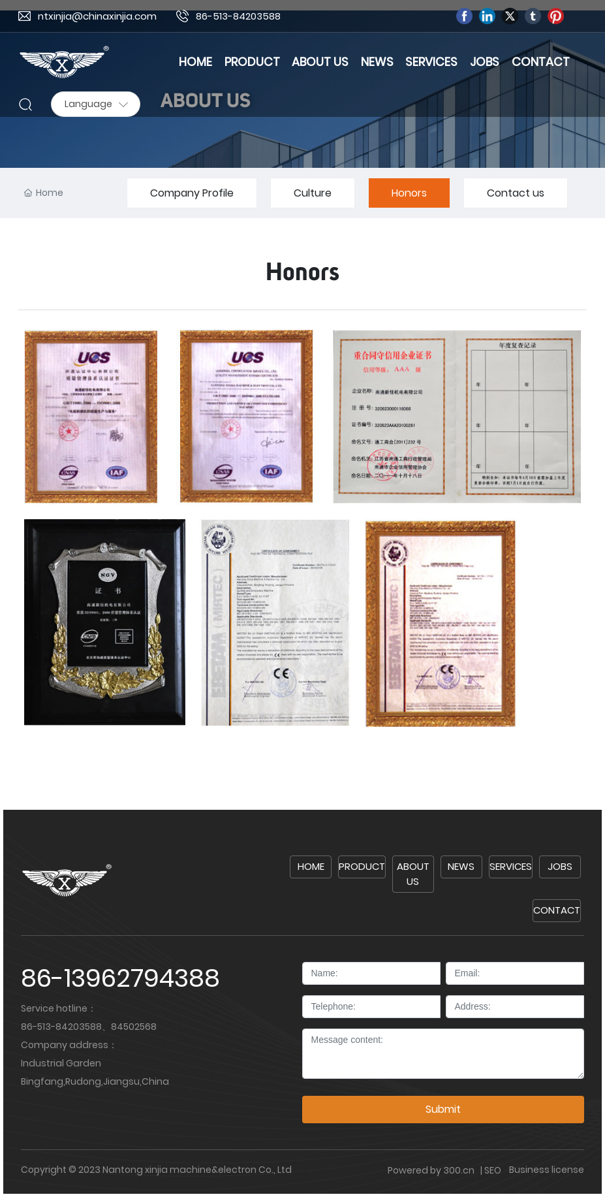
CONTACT (556, 910)
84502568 (134, 1026)
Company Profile (192, 192)
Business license (546, 1169)
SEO (492, 1170)
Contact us (515, 192)
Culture (313, 192)
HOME (311, 866)
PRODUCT (362, 866)
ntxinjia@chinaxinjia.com (97, 16)
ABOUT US (413, 873)
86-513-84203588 (238, 16)
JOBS (560, 866)
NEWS (461, 866)
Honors (409, 192)
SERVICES (510, 866)
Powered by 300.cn (432, 1170)
